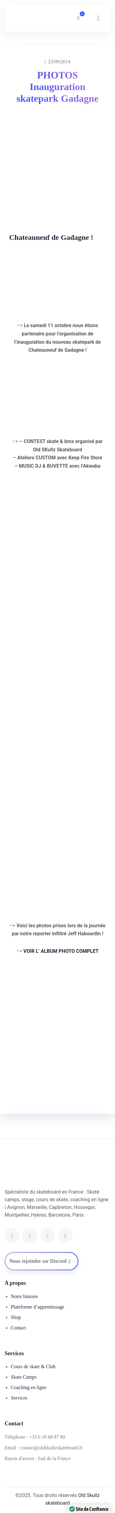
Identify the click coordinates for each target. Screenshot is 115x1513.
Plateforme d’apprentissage (37, 1306)
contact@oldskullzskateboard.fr (51, 1447)
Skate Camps (23, 1377)
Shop (16, 1317)
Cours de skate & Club (33, 1366)
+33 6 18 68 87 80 (47, 1437)
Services (19, 1397)
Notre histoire (24, 1296)
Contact (18, 1327)
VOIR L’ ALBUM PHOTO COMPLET (60, 951)
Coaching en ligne (28, 1387)
